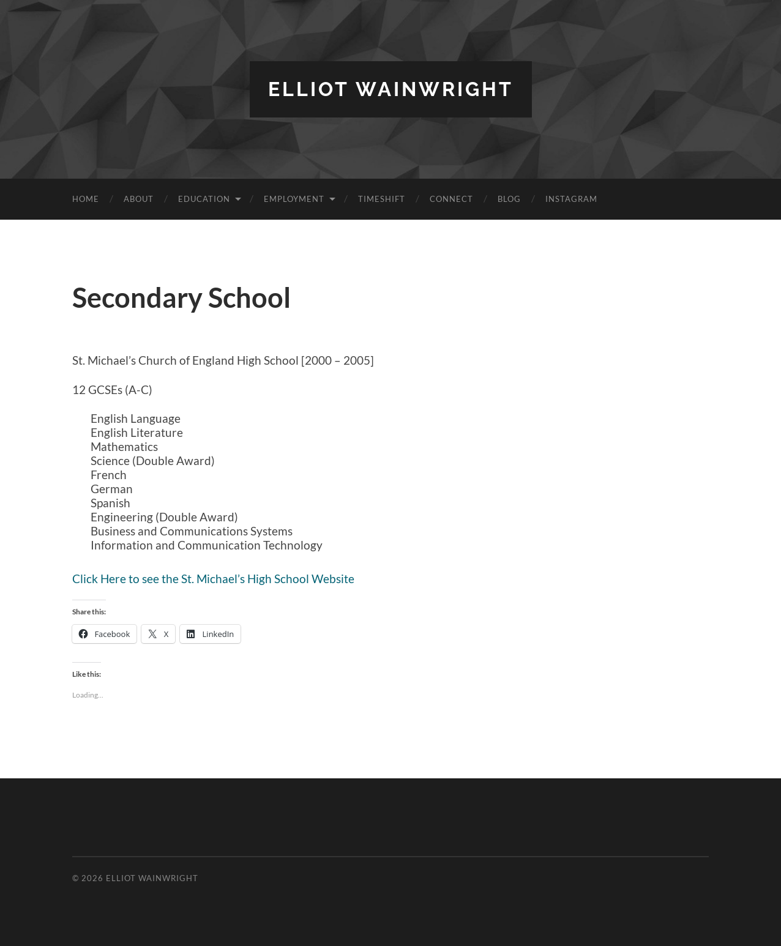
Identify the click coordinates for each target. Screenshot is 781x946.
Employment (294, 199)
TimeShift (381, 199)
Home (85, 199)
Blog (509, 199)
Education (204, 199)
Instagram (571, 199)
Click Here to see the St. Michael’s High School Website (213, 579)
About (139, 199)
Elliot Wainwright (391, 89)
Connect (451, 199)
